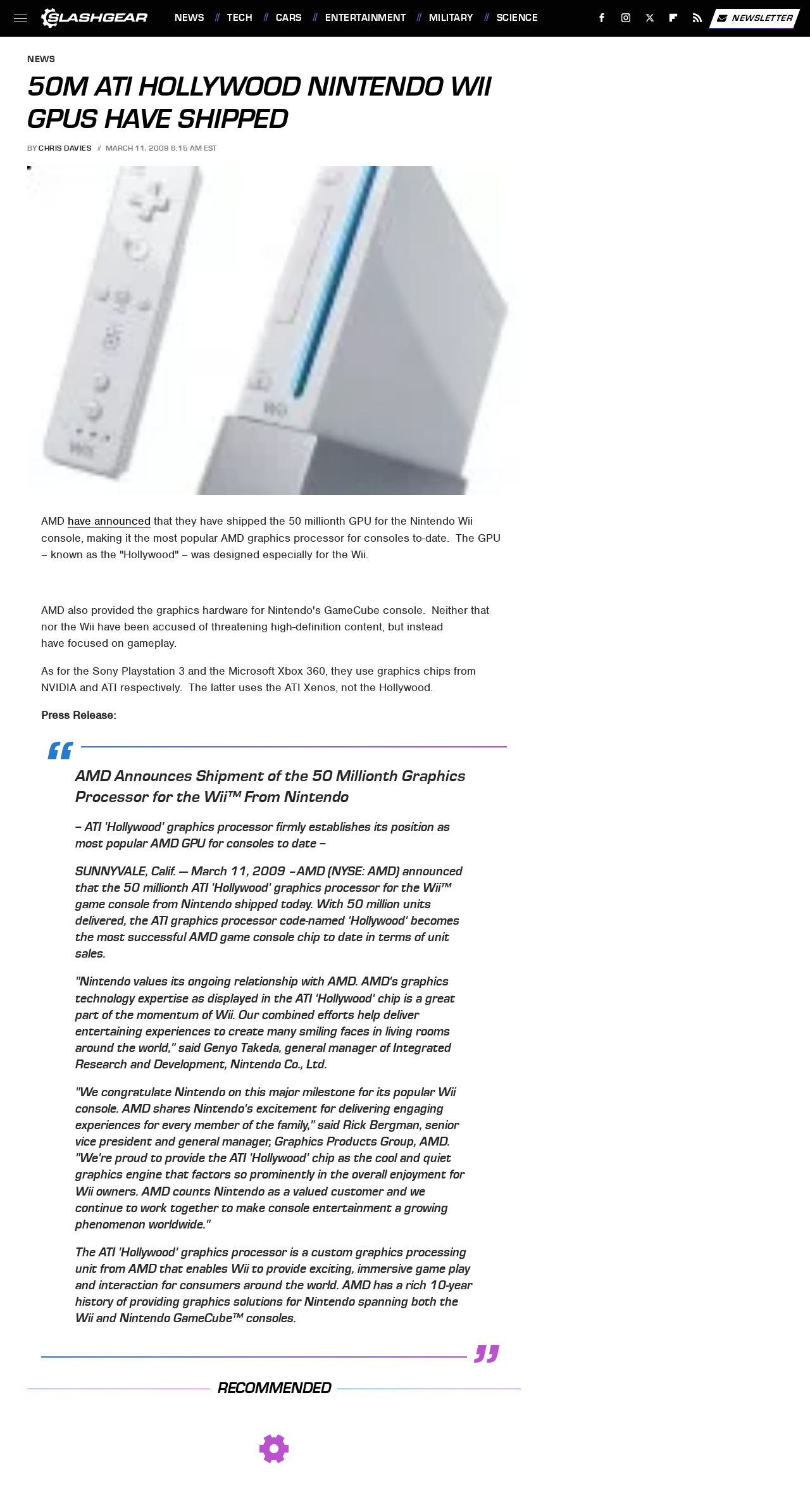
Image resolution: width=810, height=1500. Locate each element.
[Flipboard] (673, 18)
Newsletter (754, 18)
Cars (289, 17)
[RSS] (697, 18)
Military (451, 17)
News (189, 17)
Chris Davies (65, 148)
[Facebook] (602, 18)
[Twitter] (649, 18)
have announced (109, 521)
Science (518, 17)
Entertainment (365, 17)
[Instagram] (626, 18)
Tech (239, 17)
